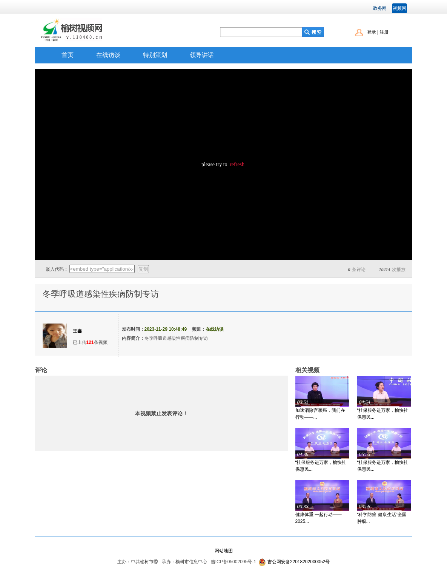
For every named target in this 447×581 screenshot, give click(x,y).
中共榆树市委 (144, 561)
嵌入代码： (57, 269)
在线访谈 (108, 55)
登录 (371, 32)
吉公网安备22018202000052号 (298, 561)
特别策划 (155, 55)
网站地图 (224, 550)
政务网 (380, 8)
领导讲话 (202, 55)
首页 (67, 55)
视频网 (399, 8)
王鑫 (77, 331)
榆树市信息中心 (191, 561)
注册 (384, 32)
